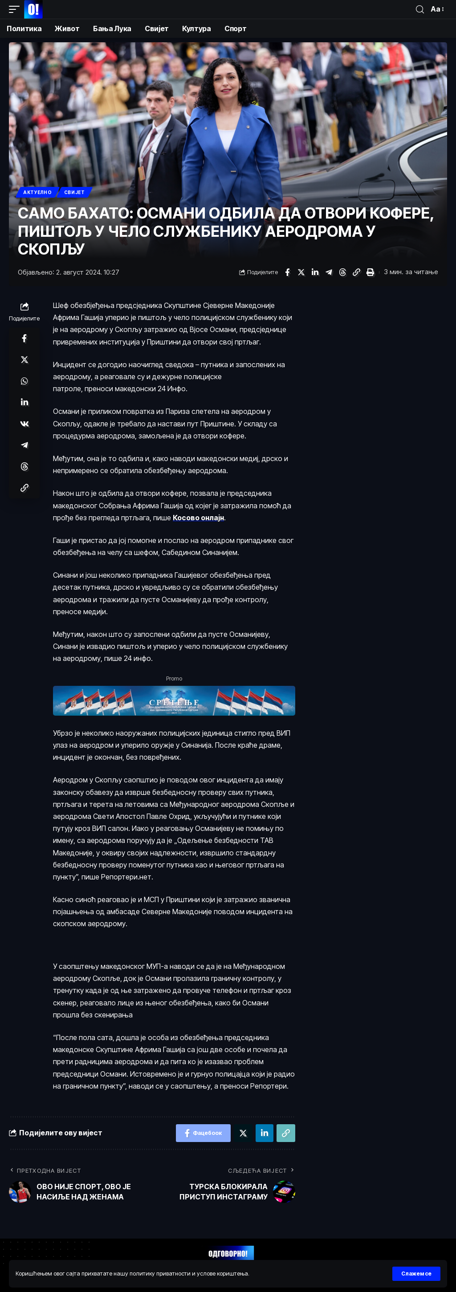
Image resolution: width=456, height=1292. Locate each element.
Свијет (74, 192)
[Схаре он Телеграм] (328, 272)
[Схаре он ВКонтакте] (24, 423)
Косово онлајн (198, 517)
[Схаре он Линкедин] (315, 272)
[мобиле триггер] (16, 9)
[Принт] (370, 272)
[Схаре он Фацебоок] (287, 272)
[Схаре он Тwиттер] (301, 272)
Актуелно (37, 192)
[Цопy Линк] (356, 272)
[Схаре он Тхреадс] (342, 272)
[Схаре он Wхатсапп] (24, 381)
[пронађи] (420, 9)
